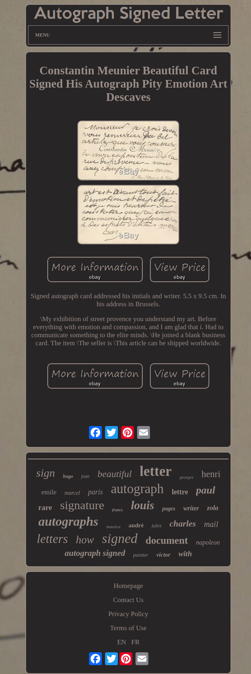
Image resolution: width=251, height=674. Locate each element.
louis (142, 505)
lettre (180, 492)
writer (191, 508)
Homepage (128, 586)
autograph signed (95, 553)
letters (52, 539)
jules (157, 525)
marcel (72, 493)
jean (85, 476)
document (167, 540)
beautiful (114, 474)
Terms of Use (128, 628)
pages (168, 509)
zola (212, 508)
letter (156, 471)
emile (49, 492)
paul (205, 490)
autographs (68, 521)
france (117, 510)
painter (140, 555)
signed (120, 538)
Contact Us (128, 600)
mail (211, 524)
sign (45, 473)
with (185, 553)
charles (183, 523)
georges (186, 477)
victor (163, 554)
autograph (137, 488)
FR (135, 642)
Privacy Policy (128, 614)
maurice (113, 526)
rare (45, 507)
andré (136, 525)
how (85, 540)
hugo (68, 476)
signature (82, 505)
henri (210, 474)
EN (121, 642)
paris (95, 492)
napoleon (208, 542)
